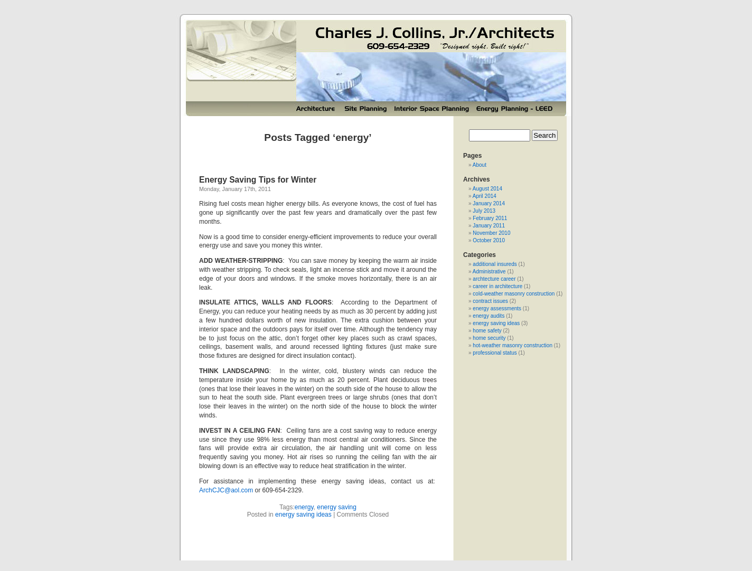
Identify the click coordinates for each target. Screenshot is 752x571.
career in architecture (497, 286)
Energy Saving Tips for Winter (257, 179)
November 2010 (491, 233)
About (479, 165)
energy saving (336, 507)
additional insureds (494, 264)
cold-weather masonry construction (513, 294)
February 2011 (490, 218)
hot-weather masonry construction (512, 345)
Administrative (489, 271)
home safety (487, 331)
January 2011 (489, 226)
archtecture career (494, 279)
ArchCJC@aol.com (226, 490)
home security (489, 338)
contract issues (490, 301)
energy (304, 507)
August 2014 (487, 189)
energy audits (488, 316)
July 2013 (484, 211)
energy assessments (497, 308)
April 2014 (484, 196)
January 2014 (489, 203)
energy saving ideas (303, 514)
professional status (494, 353)
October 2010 (489, 240)
